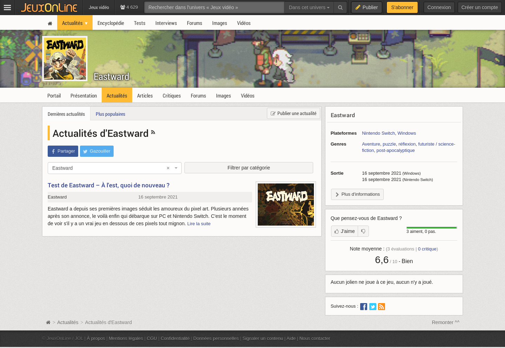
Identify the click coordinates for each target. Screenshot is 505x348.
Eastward (111, 76)
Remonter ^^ (446, 322)
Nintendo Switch (378, 133)
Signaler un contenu (262, 338)
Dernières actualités (66, 114)
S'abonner (402, 7)
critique (427, 249)
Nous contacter (314, 338)
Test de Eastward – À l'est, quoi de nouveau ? (108, 185)
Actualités (68, 322)
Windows (406, 133)
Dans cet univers (309, 7)
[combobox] (115, 168)
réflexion (407, 144)
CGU (152, 338)
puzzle (389, 144)
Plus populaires (110, 114)
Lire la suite (199, 223)
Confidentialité (175, 338)
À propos (96, 338)
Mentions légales (126, 338)
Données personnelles (216, 338)
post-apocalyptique (395, 150)
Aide (291, 338)
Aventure (371, 144)
